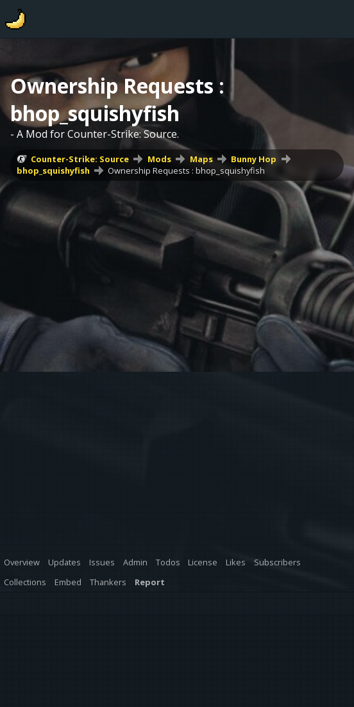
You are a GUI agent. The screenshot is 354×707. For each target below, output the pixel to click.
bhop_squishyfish (53, 170)
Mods (159, 159)
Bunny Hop (253, 159)
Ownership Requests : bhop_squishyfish (186, 170)
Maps (201, 159)
